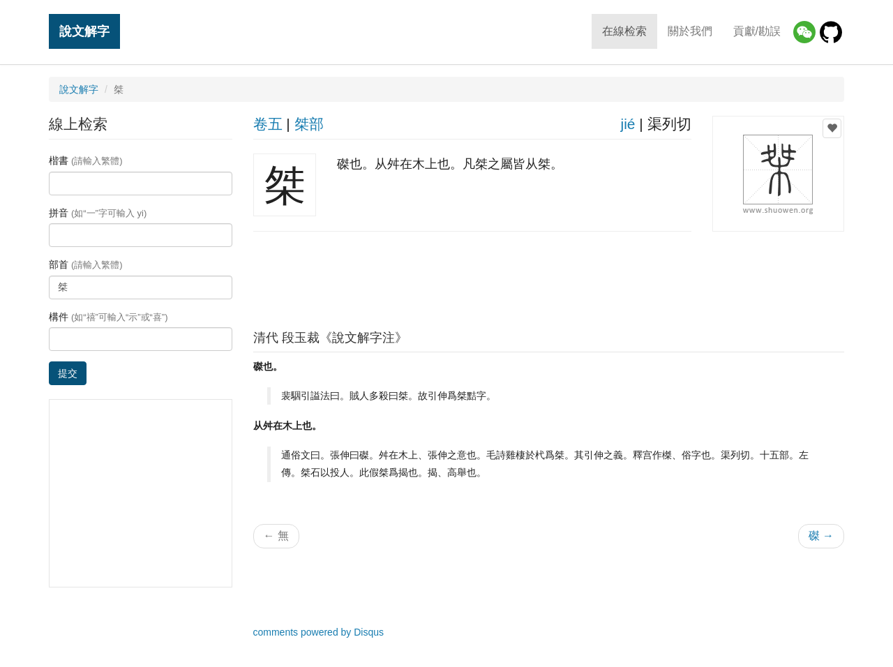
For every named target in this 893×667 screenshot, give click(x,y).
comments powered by (318, 632)
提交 (67, 373)
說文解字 (84, 31)
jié (627, 124)
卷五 (268, 124)
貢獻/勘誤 (757, 31)
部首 (86, 264)
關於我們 (690, 31)
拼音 (98, 212)
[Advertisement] (548, 277)
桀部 (309, 124)
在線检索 (624, 31)
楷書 (86, 160)
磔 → (821, 535)
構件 (108, 316)
